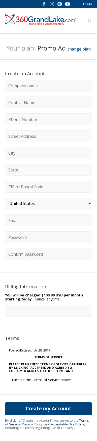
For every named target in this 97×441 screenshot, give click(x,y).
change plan (79, 49)
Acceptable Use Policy (67, 424)
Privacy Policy (32, 424)
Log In (87, 4)
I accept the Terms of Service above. (38, 379)
